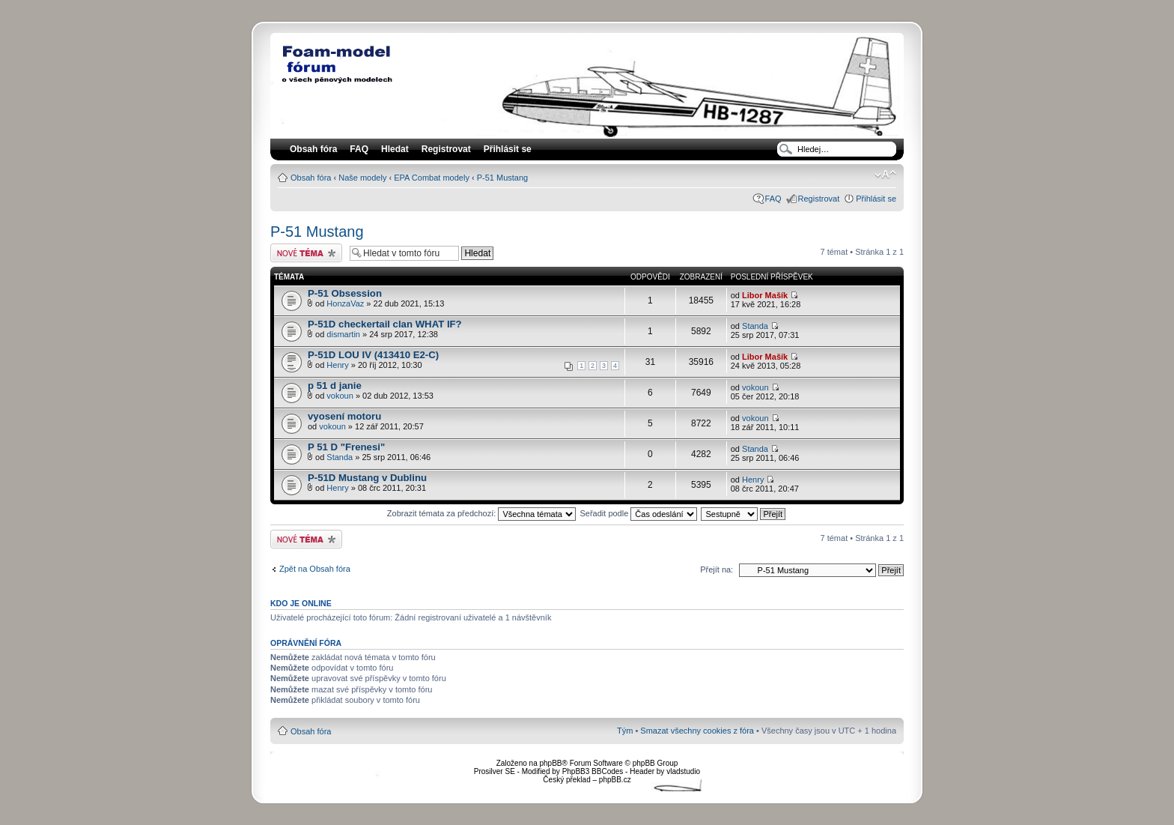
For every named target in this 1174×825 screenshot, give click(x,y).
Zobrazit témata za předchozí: (482, 513)
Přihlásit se (876, 198)
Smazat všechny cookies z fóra (697, 730)
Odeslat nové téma (306, 253)
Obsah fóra (311, 177)
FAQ (773, 198)
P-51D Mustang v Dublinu (367, 477)
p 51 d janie (335, 385)
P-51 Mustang (502, 177)
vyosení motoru (344, 416)
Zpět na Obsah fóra (314, 568)
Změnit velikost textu (885, 174)
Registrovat (446, 149)
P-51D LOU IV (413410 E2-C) (373, 354)
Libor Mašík (765, 295)
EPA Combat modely (431, 177)
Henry (337, 364)
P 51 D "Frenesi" (346, 447)
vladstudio (683, 771)
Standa (755, 325)
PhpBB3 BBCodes (593, 771)
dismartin (343, 334)
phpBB (550, 763)
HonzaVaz (345, 303)
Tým (625, 730)
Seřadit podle (638, 513)
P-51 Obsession (345, 293)
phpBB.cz (615, 780)
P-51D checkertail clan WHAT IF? (385, 324)
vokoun (339, 395)
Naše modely (362, 177)
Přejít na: (716, 569)
